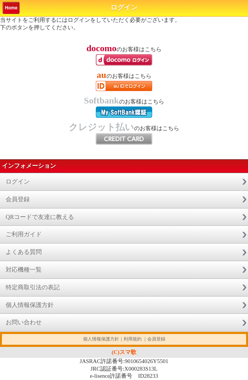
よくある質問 (24, 252)
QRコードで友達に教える (40, 217)
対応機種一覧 (24, 269)
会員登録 (18, 199)
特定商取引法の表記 (33, 287)
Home (11, 8)
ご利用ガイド (24, 234)
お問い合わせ (24, 322)
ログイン (18, 181)
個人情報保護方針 (30, 305)
